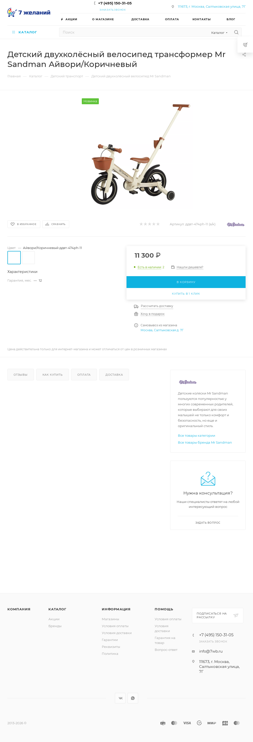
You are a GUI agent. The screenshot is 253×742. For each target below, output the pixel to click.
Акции (54, 619)
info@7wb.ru (211, 651)
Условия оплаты (115, 626)
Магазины (110, 619)
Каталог (57, 609)
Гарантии (110, 640)
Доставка (114, 374)
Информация (116, 609)
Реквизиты (111, 647)
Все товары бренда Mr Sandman (205, 442)
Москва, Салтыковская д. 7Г (162, 330)
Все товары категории (196, 435)
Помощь (164, 609)
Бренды (55, 626)
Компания (18, 609)
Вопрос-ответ (166, 650)
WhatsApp (132, 698)
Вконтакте (120, 698)
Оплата (84, 374)
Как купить (52, 374)
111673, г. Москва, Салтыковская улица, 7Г (212, 6)
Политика (110, 654)
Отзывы (21, 374)
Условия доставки (117, 633)
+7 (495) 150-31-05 (115, 3)
